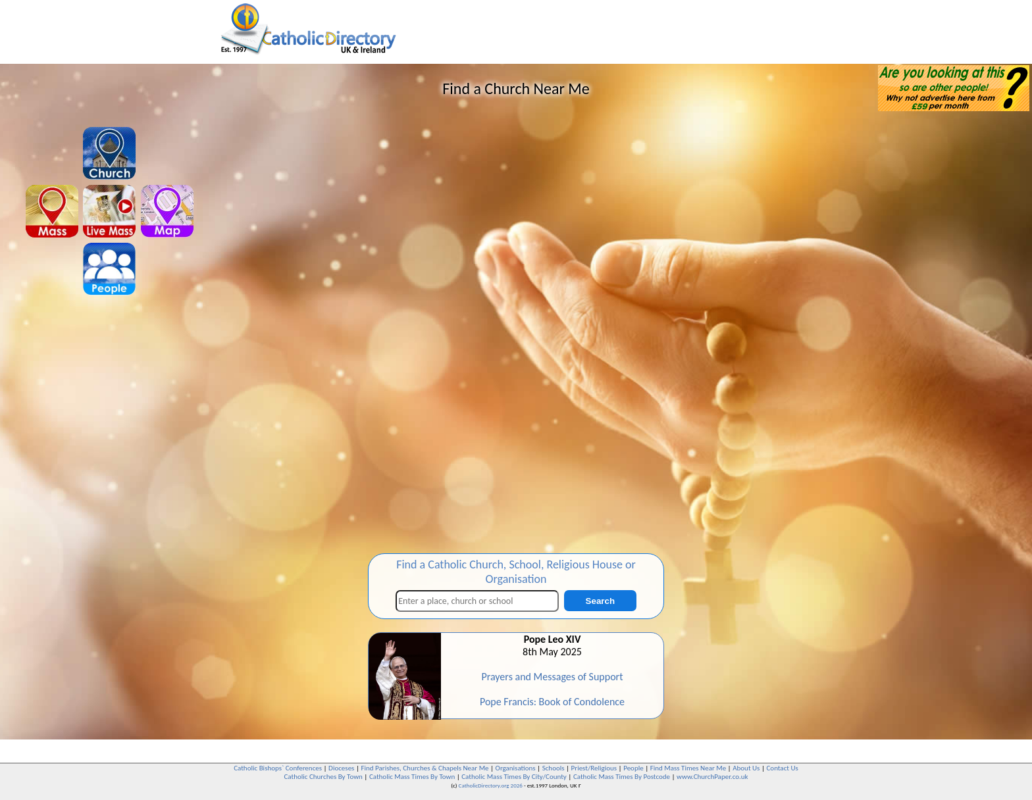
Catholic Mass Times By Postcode (621, 776)
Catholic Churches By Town (323, 776)
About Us (746, 768)
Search (600, 601)
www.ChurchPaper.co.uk (712, 776)
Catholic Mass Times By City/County (514, 776)
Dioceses (341, 768)
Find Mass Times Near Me (688, 768)
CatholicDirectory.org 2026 (491, 785)
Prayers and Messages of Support (552, 676)
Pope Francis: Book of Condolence (552, 701)
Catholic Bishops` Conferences (278, 768)
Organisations (516, 768)
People (633, 768)
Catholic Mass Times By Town (412, 776)
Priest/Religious (594, 768)
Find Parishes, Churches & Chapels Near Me (424, 768)
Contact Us (782, 768)
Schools (553, 768)
